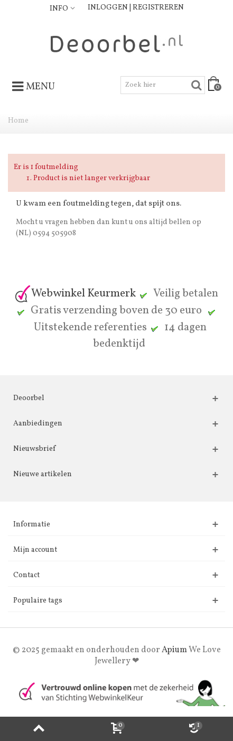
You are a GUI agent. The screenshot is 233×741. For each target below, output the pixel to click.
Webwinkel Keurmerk (75, 293)
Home (18, 121)
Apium (174, 650)
